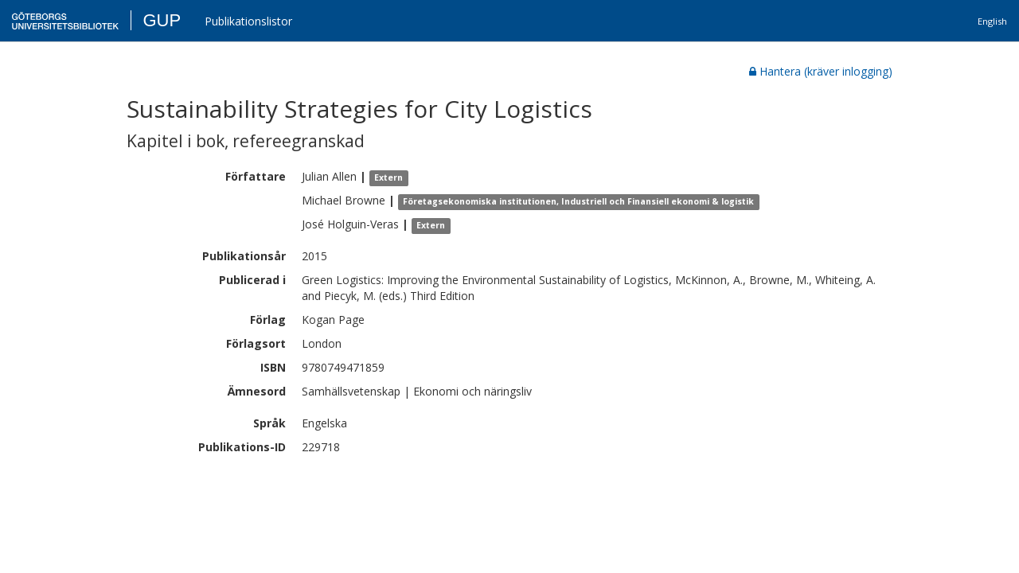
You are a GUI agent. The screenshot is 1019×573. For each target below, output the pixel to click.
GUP (162, 20)
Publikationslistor (248, 21)
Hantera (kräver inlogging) (820, 71)
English (992, 21)
